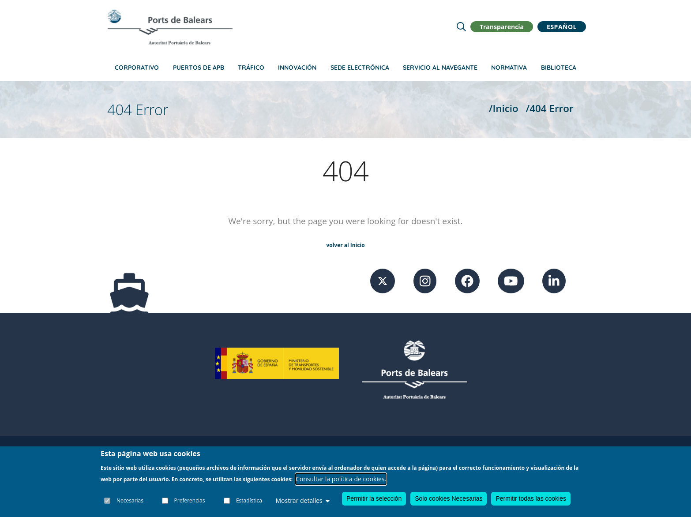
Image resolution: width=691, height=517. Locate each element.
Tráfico (251, 67)
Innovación (297, 67)
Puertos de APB (198, 67)
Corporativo (137, 67)
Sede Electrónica (359, 67)
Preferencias (189, 500)
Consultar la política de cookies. (341, 479)
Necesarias (129, 500)
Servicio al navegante (440, 67)
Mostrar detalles (302, 501)
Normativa (509, 67)
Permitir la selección (374, 498)
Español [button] (562, 26)
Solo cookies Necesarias (448, 498)
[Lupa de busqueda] (461, 26)
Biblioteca (558, 67)
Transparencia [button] (502, 26)
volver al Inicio (345, 245)
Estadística (249, 500)
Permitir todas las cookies (531, 498)
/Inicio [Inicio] (503, 108)
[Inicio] (170, 27)
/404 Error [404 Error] (550, 108)
